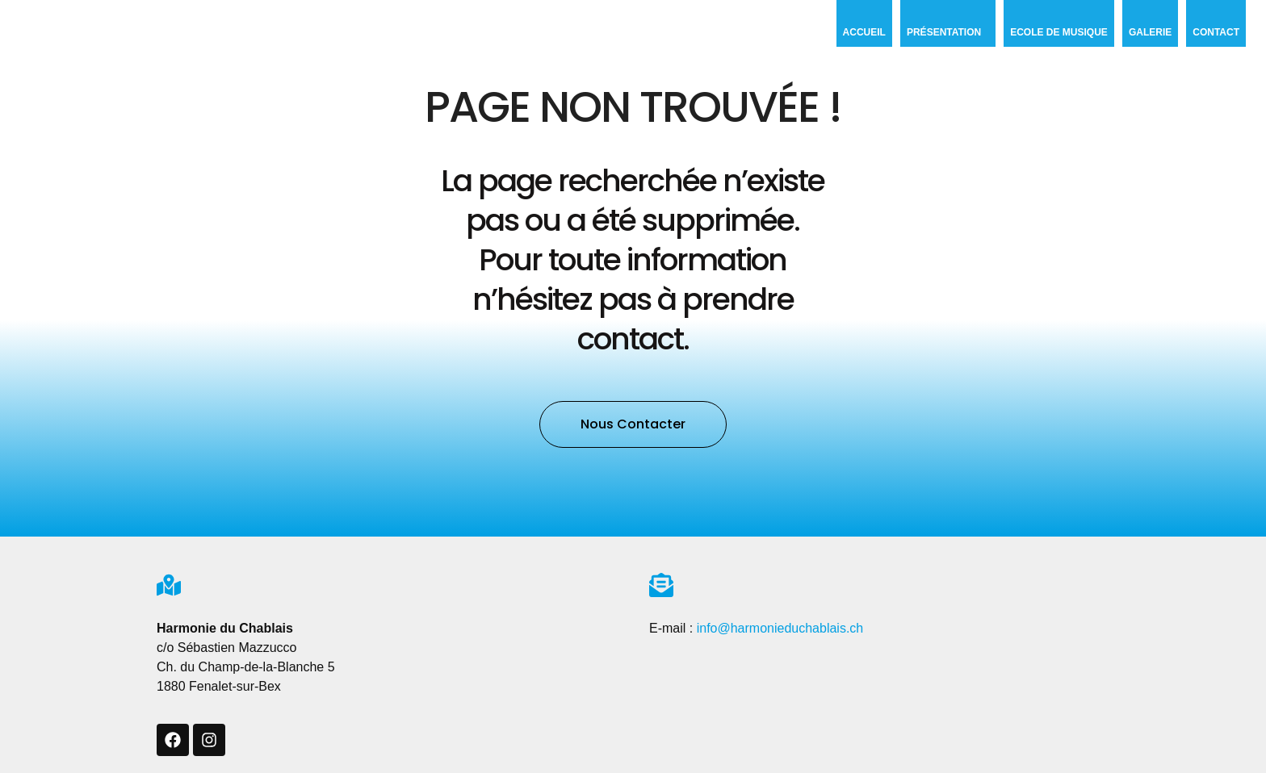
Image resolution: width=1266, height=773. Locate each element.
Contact (1216, 32)
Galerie (1150, 32)
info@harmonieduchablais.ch (780, 628)
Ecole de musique (1059, 32)
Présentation (948, 32)
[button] (633, 424)
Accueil (864, 32)
